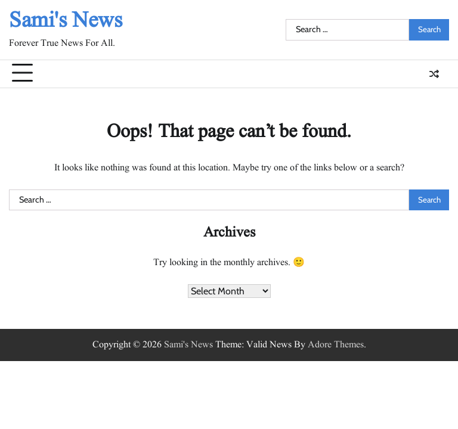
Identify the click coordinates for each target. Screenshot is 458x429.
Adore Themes (336, 345)
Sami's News (65, 20)
